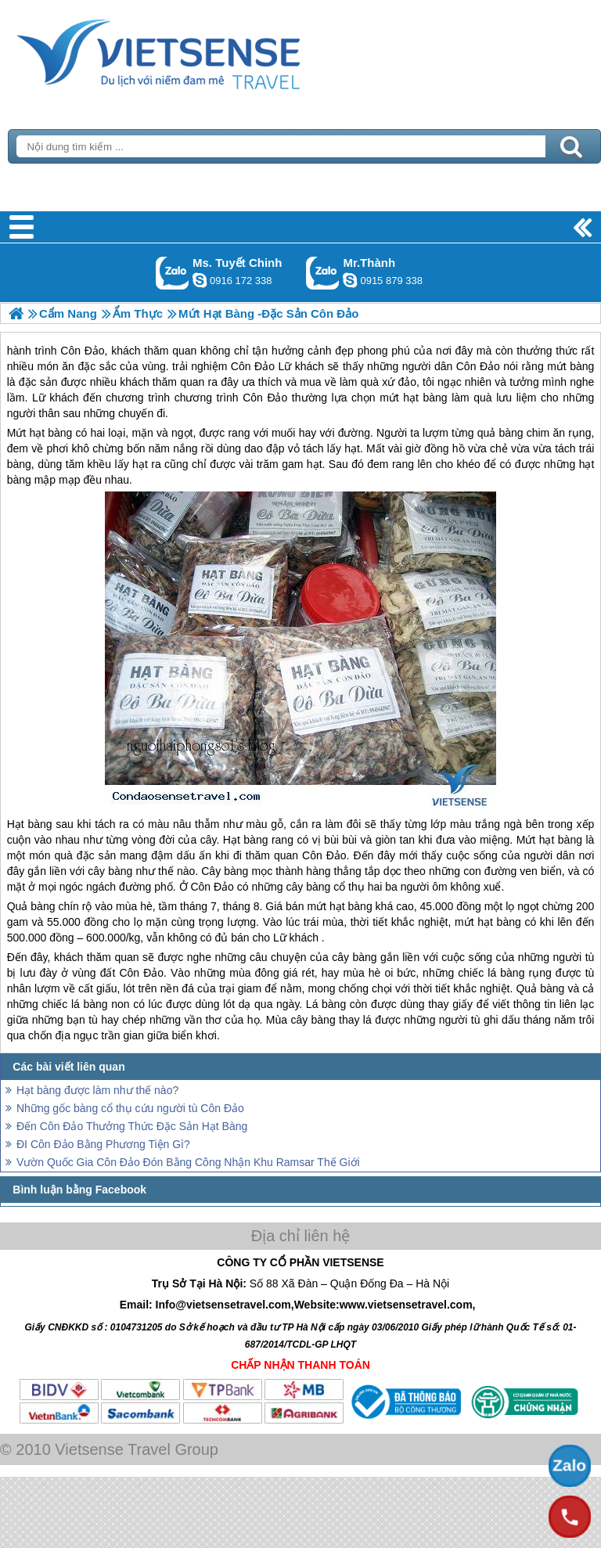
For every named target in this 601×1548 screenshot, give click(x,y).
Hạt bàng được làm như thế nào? (97, 1090)
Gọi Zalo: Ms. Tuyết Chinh (172, 272)
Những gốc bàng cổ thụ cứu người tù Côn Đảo (130, 1108)
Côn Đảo (324, 855)
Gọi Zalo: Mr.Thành (322, 272)
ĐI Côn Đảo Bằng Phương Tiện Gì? (103, 1144)
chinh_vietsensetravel (199, 280)
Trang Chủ (197, 51)
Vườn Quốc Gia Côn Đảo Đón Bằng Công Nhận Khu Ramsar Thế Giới (188, 1162)
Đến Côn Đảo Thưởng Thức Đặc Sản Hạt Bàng (131, 1126)
